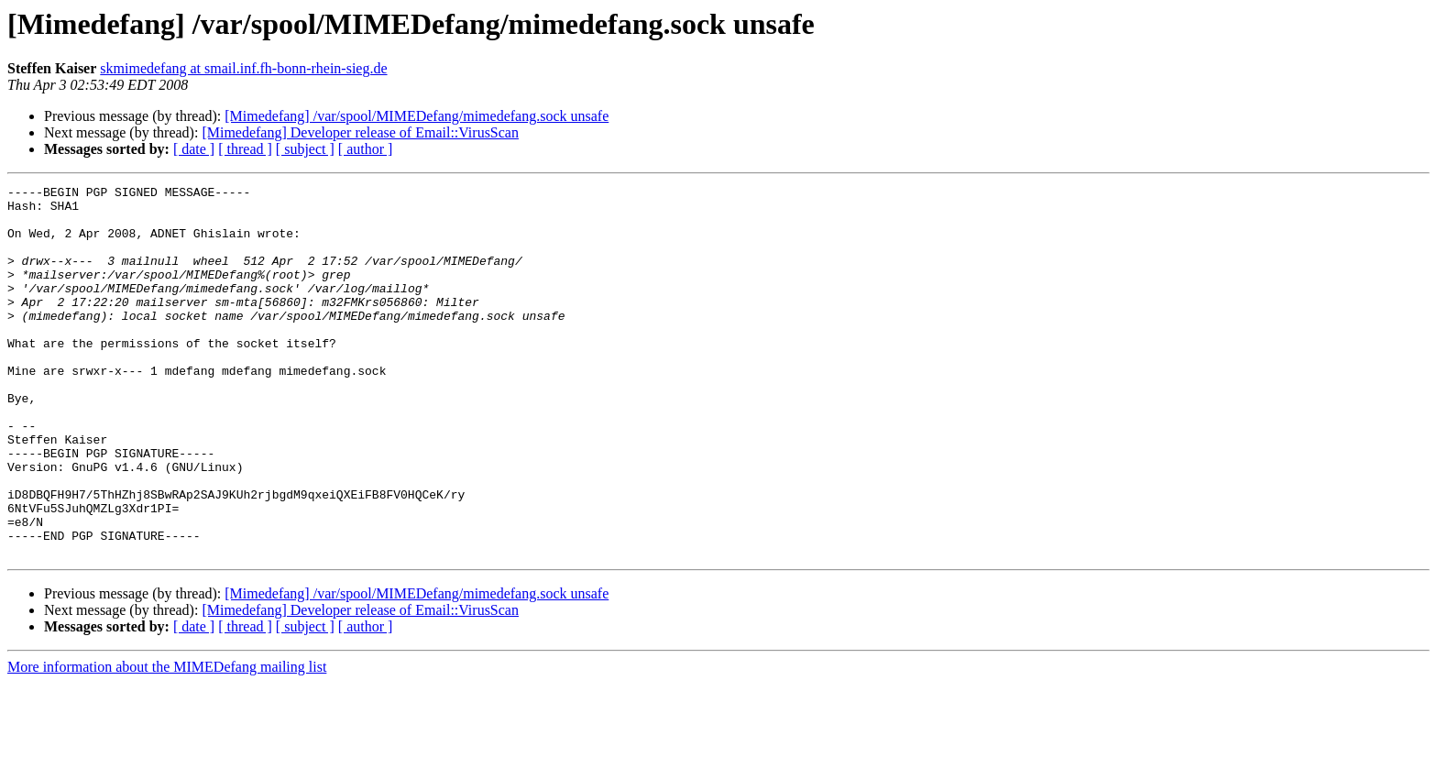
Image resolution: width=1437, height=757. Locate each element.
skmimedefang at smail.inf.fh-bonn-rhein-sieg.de (243, 68)
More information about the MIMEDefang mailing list (166, 741)
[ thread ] (245, 149)
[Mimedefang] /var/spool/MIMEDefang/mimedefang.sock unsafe (417, 116)
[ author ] (365, 149)
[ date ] (193, 149)
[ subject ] (305, 149)
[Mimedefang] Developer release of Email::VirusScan (360, 132)
